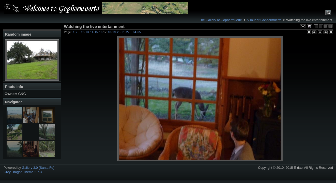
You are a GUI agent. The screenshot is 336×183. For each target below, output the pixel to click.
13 (87, 32)
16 (100, 32)
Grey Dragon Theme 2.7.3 (23, 172)
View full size (303, 26)
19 (114, 32)
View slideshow (309, 26)
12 (82, 32)
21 (123, 32)
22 (127, 32)
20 (118, 32)
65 (139, 32)
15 (96, 32)
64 (134, 32)
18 (109, 32)
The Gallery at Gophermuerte (220, 20)
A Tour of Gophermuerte (264, 20)
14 (91, 32)
